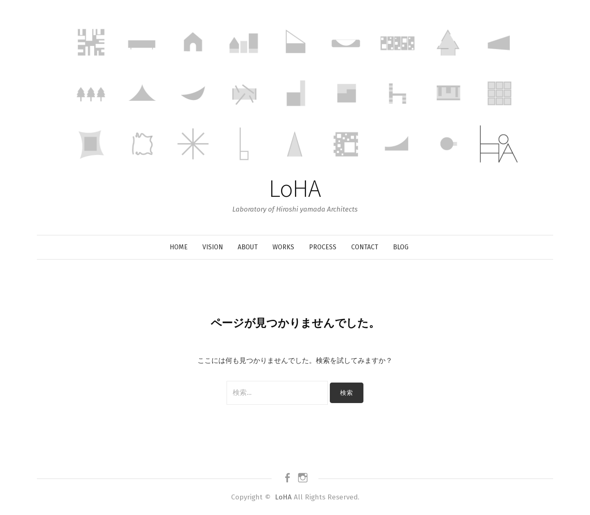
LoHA (295, 188)
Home (179, 247)
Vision (212, 247)
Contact (364, 247)
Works (283, 247)
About (248, 247)
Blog (400, 247)
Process (322, 247)
